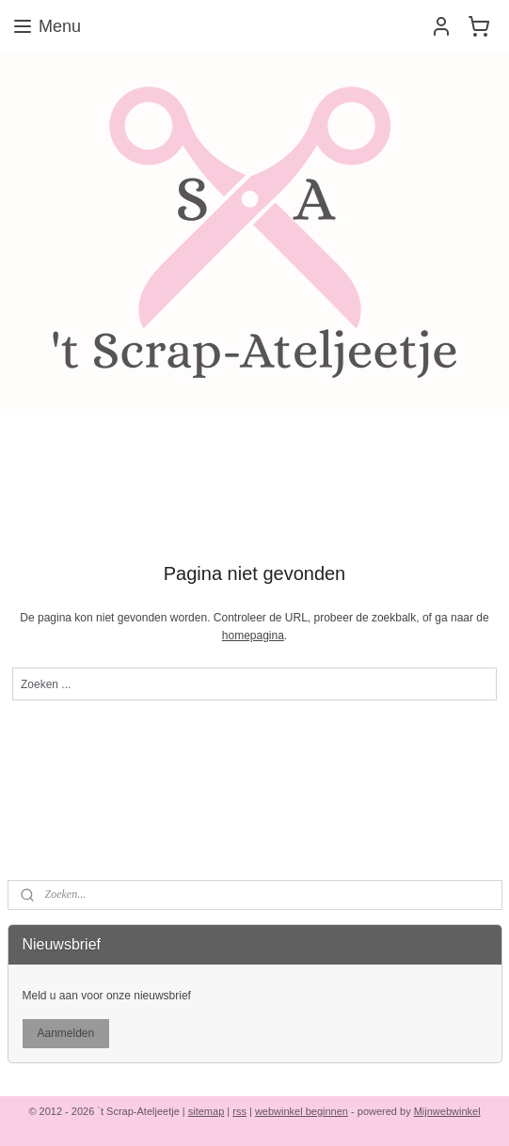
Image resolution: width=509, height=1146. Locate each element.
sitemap (206, 1111)
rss (239, 1111)
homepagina (253, 635)
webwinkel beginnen (301, 1111)
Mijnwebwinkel (447, 1111)
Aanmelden (65, 1033)
